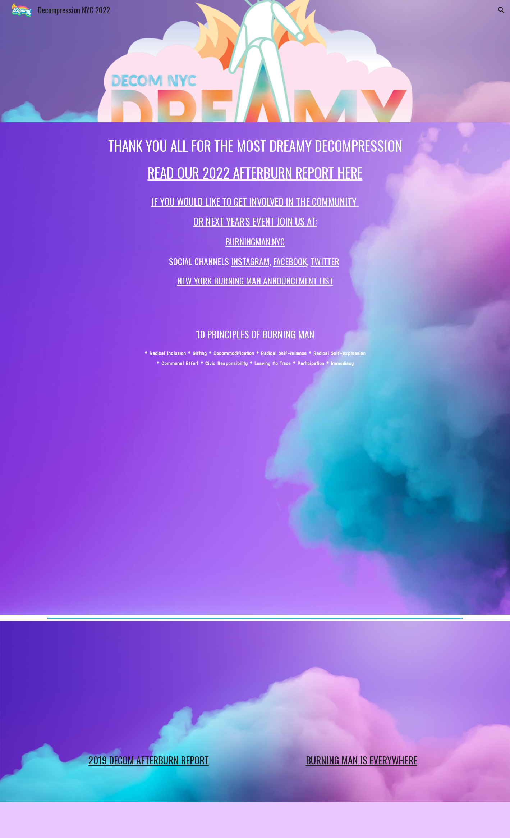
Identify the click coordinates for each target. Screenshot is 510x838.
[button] (501, 10)
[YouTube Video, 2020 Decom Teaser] (254, 489)
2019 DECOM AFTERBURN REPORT (148, 760)
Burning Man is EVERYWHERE (361, 760)
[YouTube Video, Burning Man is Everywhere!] (361, 686)
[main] (254, 252)
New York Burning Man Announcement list (255, 280)
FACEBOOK (290, 261)
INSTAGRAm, (251, 261)
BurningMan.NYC (255, 241)
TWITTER (325, 261)
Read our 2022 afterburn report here (255, 172)
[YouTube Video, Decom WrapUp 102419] (148, 686)
